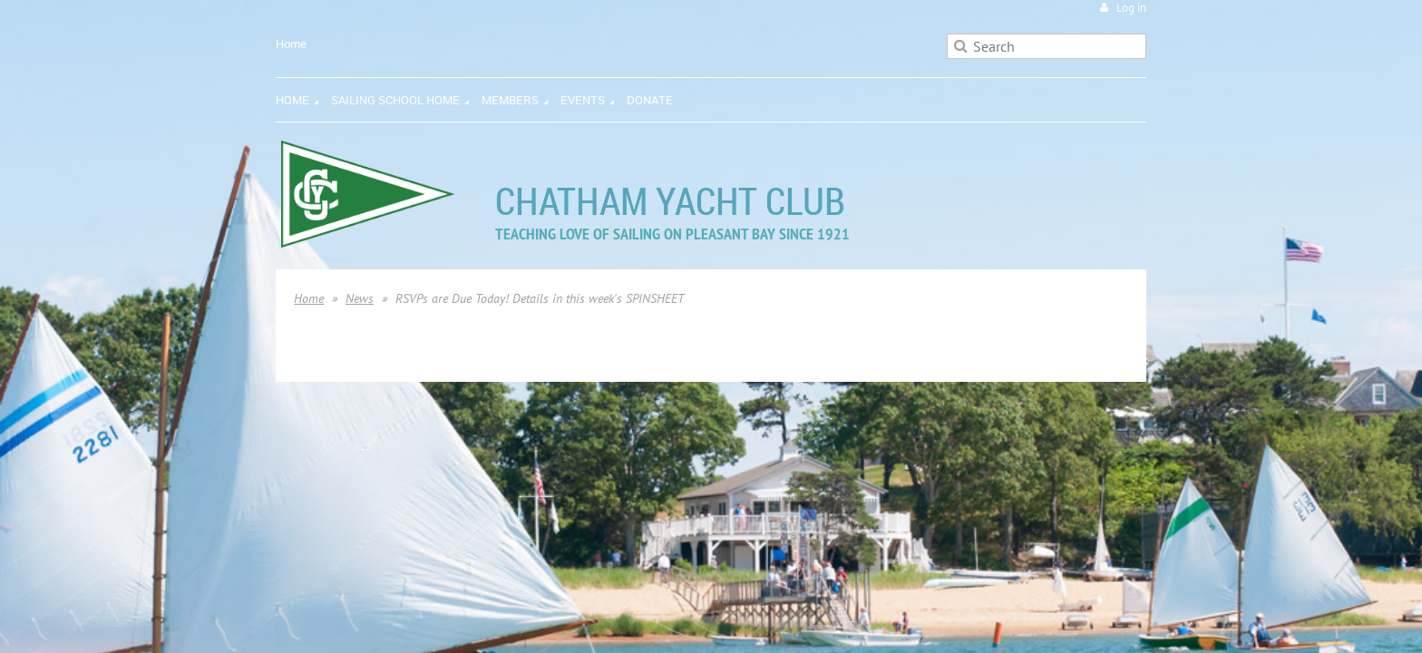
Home (291, 43)
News (360, 298)
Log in (1131, 7)
